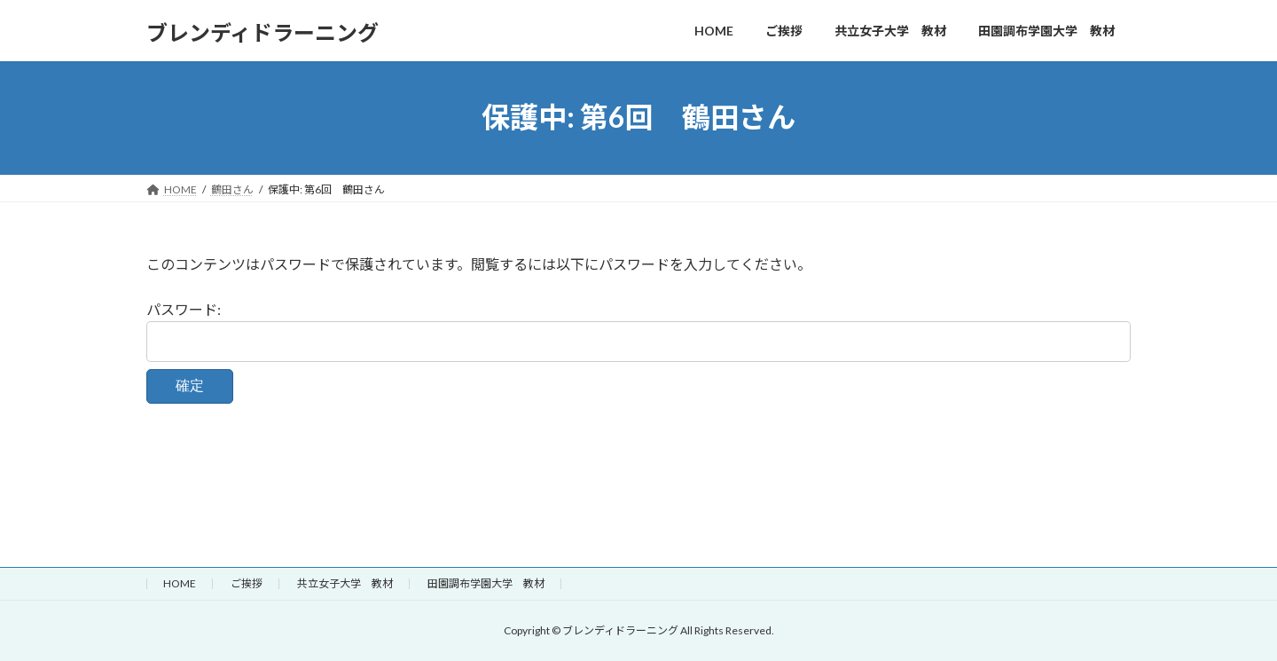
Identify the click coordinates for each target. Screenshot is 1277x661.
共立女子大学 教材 (345, 583)
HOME (179, 583)
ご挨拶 (246, 583)
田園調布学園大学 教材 (485, 583)
